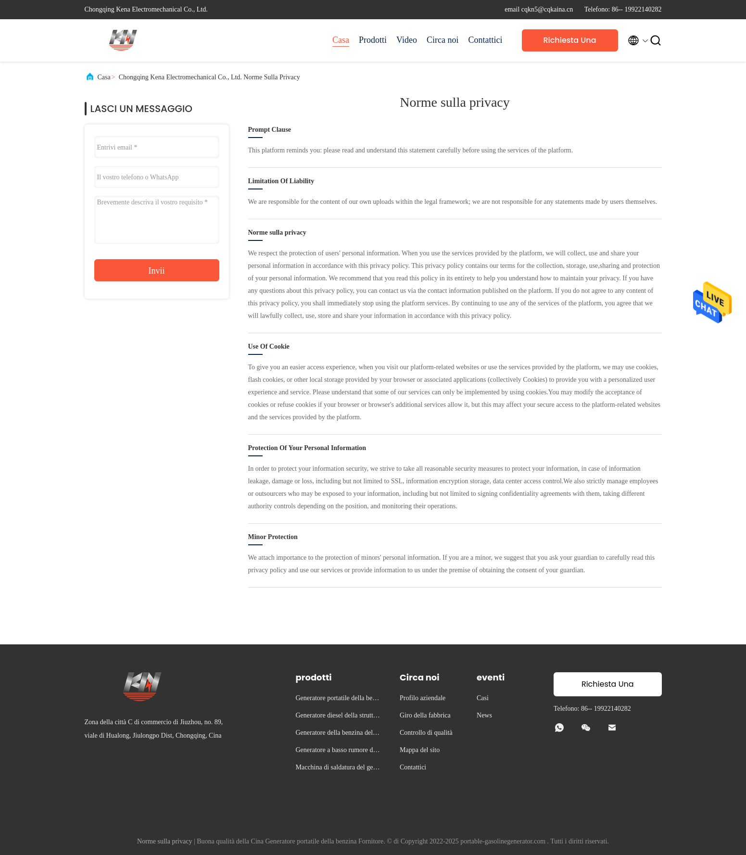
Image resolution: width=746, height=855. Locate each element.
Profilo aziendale (422, 698)
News (484, 715)
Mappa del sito (420, 750)
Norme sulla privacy (164, 841)
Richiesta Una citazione (569, 43)
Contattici (485, 40)
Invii (157, 271)
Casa (340, 40)
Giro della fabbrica (425, 715)
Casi (483, 698)
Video (406, 40)
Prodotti (373, 40)
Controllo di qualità (426, 732)
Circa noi (442, 40)
